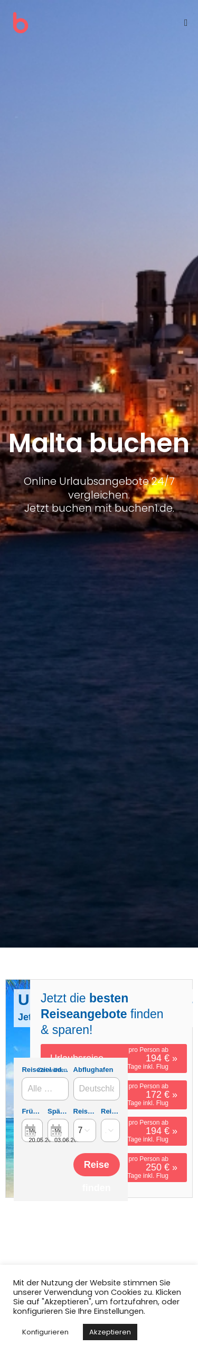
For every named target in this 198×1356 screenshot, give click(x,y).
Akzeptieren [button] (110, 1332)
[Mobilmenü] (186, 22)
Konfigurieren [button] (45, 1332)
